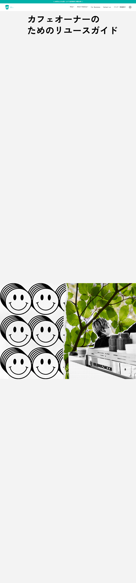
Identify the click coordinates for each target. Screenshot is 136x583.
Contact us (107, 7)
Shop (71, 7)
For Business (95, 7)
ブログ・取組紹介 (120, 7)
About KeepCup (82, 7)
